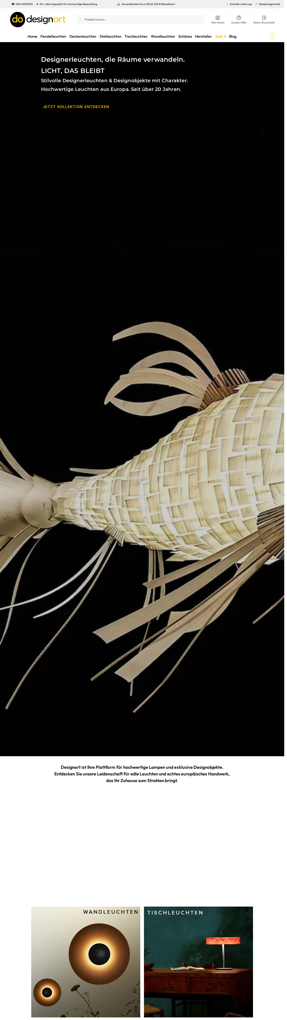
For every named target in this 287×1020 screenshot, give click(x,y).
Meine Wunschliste (264, 19)
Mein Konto (217, 19)
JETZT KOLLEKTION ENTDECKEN (72, 106)
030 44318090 (24, 4)
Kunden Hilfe (238, 19)
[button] (266, 36)
